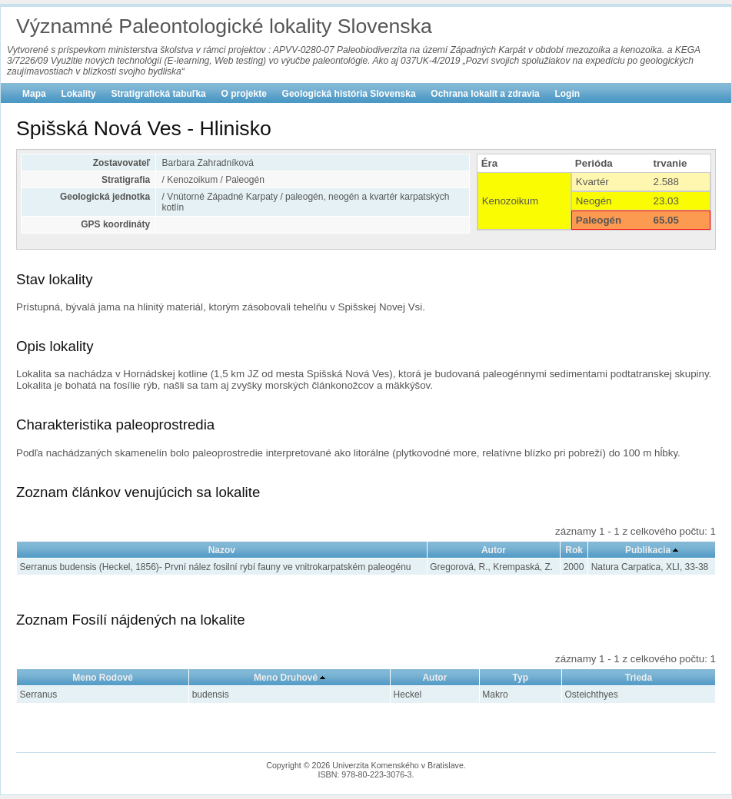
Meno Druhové (286, 677)
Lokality (78, 93)
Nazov (221, 550)
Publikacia (647, 550)
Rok (574, 550)
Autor (493, 550)
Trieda (638, 677)
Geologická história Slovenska (349, 93)
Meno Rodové (102, 677)
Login (567, 93)
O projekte (244, 93)
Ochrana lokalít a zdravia (485, 93)
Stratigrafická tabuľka (158, 93)
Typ (520, 677)
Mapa (34, 93)
